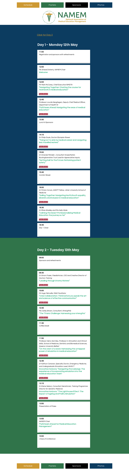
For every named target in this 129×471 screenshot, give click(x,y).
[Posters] (52, 5)
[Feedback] (48, 94)
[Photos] (101, 5)
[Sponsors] (76, 5)
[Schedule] (28, 5)
